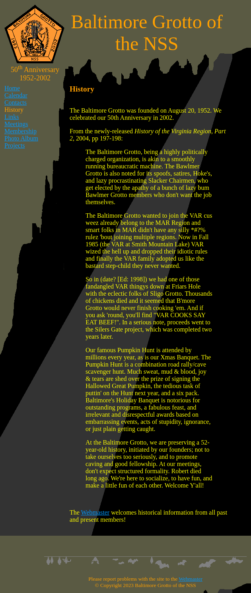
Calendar (15, 95)
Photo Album (21, 138)
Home (12, 88)
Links (11, 116)
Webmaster (95, 512)
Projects (14, 145)
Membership (20, 131)
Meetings (16, 124)
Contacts (15, 102)
